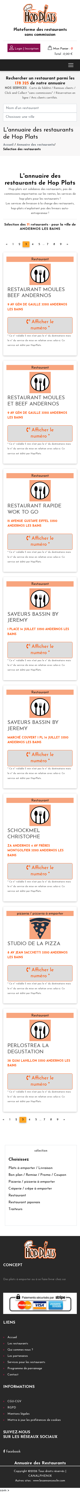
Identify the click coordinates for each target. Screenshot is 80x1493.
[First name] (40, 108)
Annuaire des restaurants (35, 144)
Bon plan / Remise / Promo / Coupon (37, 1175)
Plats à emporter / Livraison (30, 1168)
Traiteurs (15, 1209)
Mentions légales (18, 1413)
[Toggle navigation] (71, 65)
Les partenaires (17, 1356)
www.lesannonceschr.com (49, 1480)
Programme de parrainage (24, 1368)
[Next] (67, 244)
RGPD (11, 1407)
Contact (13, 1374)
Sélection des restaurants (22, 149)
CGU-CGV (14, 1401)
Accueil (8, 144)
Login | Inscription (24, 48)
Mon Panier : (63, 48)
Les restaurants (17, 1343)
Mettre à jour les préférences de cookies (34, 1420)
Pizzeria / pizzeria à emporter (32, 1182)
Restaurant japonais (24, 1202)
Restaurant (17, 1195)
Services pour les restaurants (26, 1362)
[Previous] (6, 244)
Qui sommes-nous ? (20, 1349)
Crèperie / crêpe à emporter (30, 1188)
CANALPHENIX (40, 1476)
